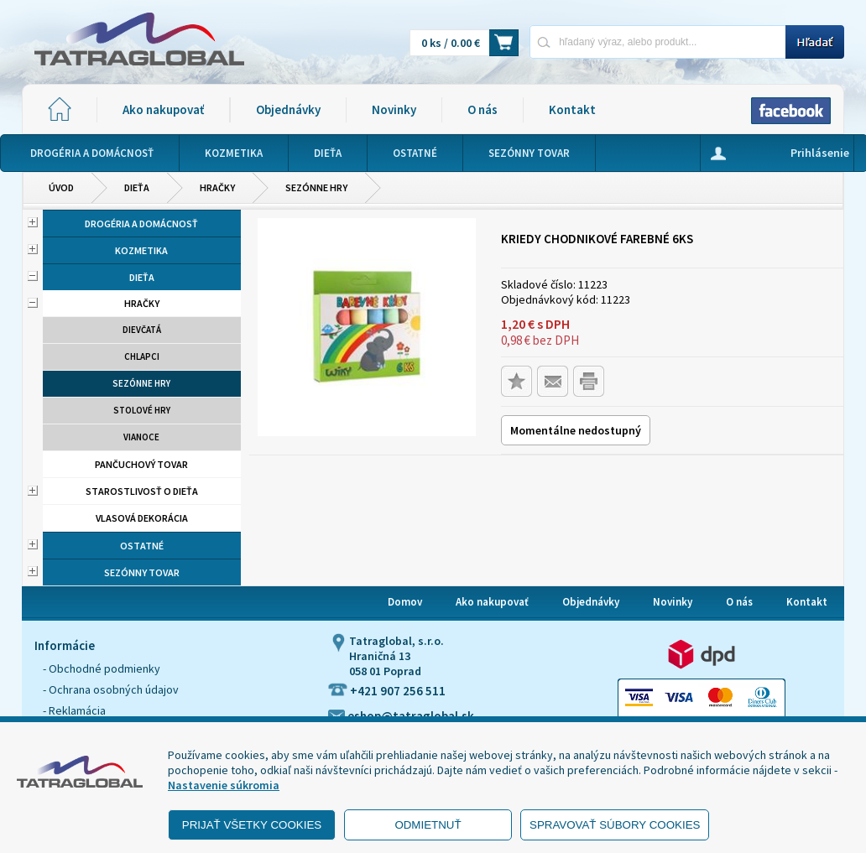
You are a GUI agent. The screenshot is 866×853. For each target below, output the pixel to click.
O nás (482, 109)
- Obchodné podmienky (101, 668)
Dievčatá (142, 329)
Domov (405, 602)
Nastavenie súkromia (223, 785)
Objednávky (288, 109)
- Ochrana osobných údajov (111, 689)
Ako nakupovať (163, 109)
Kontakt (572, 109)
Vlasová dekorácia (142, 518)
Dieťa (136, 187)
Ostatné (142, 545)
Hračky (217, 187)
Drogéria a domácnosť (141, 223)
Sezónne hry (316, 187)
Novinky (394, 109)
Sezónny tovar (142, 572)
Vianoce (141, 437)
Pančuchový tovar (141, 464)
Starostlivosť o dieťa (142, 491)
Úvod (61, 187)
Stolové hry (141, 410)
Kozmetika (141, 250)
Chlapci (141, 356)
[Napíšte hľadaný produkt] (657, 41)
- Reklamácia (74, 710)
